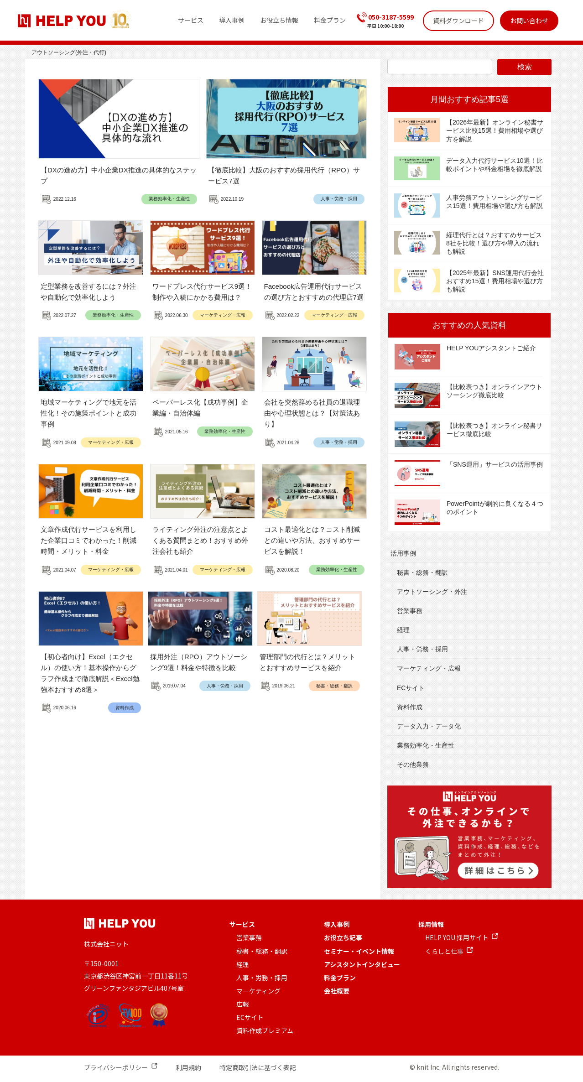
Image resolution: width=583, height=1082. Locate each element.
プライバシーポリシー (116, 1067)
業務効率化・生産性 (169, 198)
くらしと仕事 (444, 951)
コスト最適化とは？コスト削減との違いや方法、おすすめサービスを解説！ (312, 540)
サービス (242, 924)
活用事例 (403, 553)
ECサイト (411, 688)
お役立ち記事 (343, 937)
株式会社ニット (106, 943)
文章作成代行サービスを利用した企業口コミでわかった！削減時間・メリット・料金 (88, 540)
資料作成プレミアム (264, 1030)
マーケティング (258, 990)
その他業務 (413, 764)
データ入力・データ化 (429, 726)
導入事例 (336, 924)
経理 (403, 630)
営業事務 (409, 610)
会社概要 (336, 990)
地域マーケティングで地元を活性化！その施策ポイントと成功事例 (88, 413)
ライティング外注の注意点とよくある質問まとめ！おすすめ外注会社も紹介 (200, 540)
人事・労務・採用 (339, 198)
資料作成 (124, 707)
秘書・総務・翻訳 (334, 685)
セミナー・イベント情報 (359, 951)
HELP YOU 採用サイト (457, 937)
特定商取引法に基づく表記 (257, 1067)
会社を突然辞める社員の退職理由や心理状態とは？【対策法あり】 (312, 413)
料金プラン (340, 977)
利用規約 (188, 1067)
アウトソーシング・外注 (432, 591)
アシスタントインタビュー (362, 964)
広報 (242, 1004)
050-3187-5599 (391, 16)
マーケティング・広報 (222, 314)
